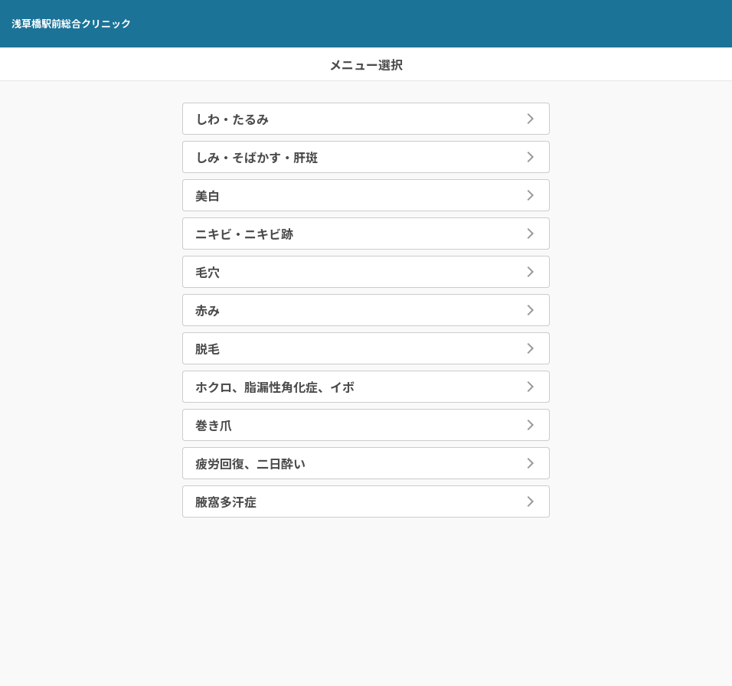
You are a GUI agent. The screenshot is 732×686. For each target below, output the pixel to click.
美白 (207, 195)
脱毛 (207, 348)
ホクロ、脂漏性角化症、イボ (275, 386)
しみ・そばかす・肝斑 (256, 157)
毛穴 (207, 272)
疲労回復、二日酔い (250, 463)
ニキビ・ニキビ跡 (244, 233)
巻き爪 (213, 425)
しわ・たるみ (232, 118)
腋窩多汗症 (226, 501)
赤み (207, 310)
